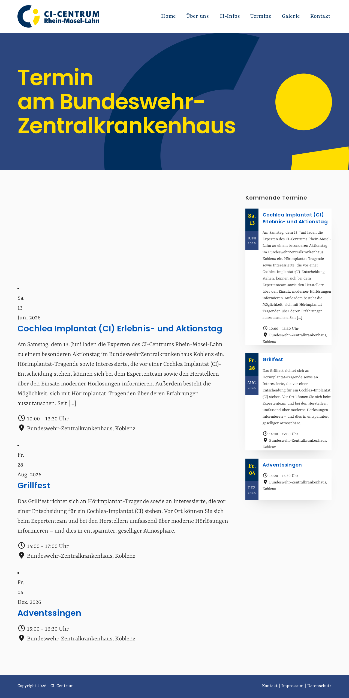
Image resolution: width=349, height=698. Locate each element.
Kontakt (270, 686)
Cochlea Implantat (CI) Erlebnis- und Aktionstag (120, 328)
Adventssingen (49, 613)
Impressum (292, 686)
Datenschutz (319, 686)
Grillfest (33, 485)
